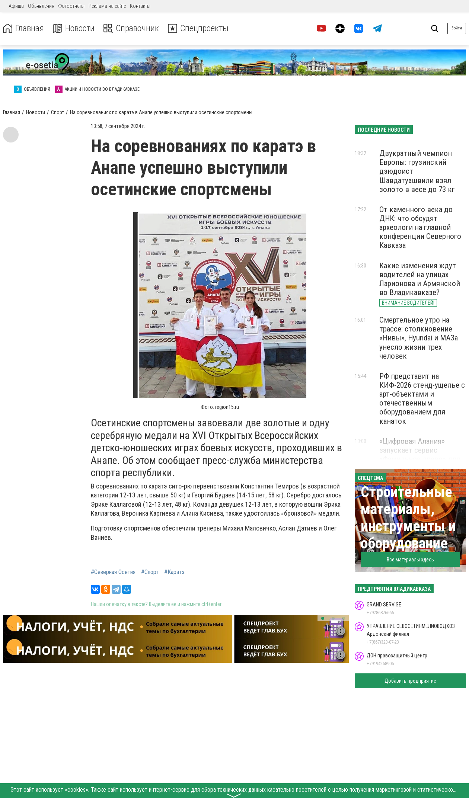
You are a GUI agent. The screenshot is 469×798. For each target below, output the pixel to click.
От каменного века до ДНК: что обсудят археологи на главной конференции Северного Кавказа (420, 227)
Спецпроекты (198, 28)
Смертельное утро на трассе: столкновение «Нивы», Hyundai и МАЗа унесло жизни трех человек (418, 337)
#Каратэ (174, 572)
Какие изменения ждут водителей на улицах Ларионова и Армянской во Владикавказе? (419, 279)
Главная (23, 28)
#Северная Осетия (113, 572)
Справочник (131, 28)
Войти (457, 28)
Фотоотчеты (71, 6)
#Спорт (150, 572)
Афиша (16, 6)
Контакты (140, 6)
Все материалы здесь (410, 560)
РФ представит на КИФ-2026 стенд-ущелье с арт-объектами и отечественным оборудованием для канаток (422, 399)
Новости (74, 28)
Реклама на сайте (107, 6)
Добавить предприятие (410, 681)
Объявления (41, 6)
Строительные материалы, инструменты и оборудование (408, 517)
